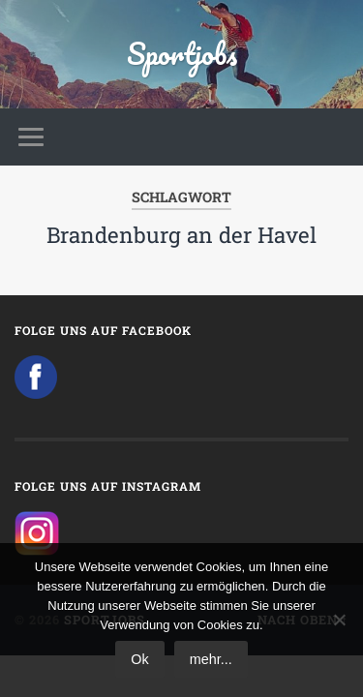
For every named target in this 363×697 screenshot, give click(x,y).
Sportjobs (182, 53)
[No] (338, 619)
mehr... (211, 659)
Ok (139, 659)
